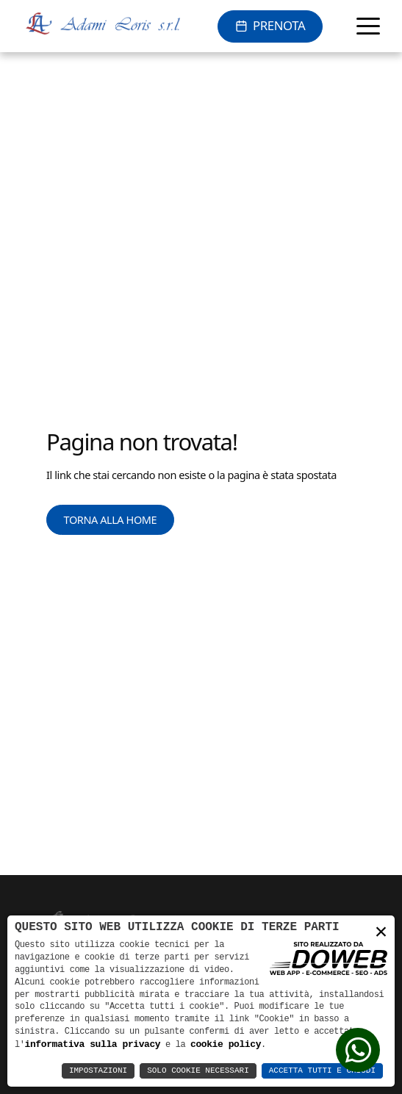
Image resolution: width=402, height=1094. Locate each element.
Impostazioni (98, 1070)
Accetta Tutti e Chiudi (322, 1070)
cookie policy (225, 1044)
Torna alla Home (110, 520)
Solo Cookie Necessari (198, 1070)
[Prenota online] (270, 26)
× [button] (380, 931)
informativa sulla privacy (93, 1044)
